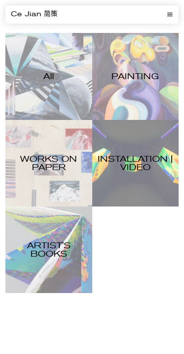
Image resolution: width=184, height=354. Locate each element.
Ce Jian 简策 (34, 14)
